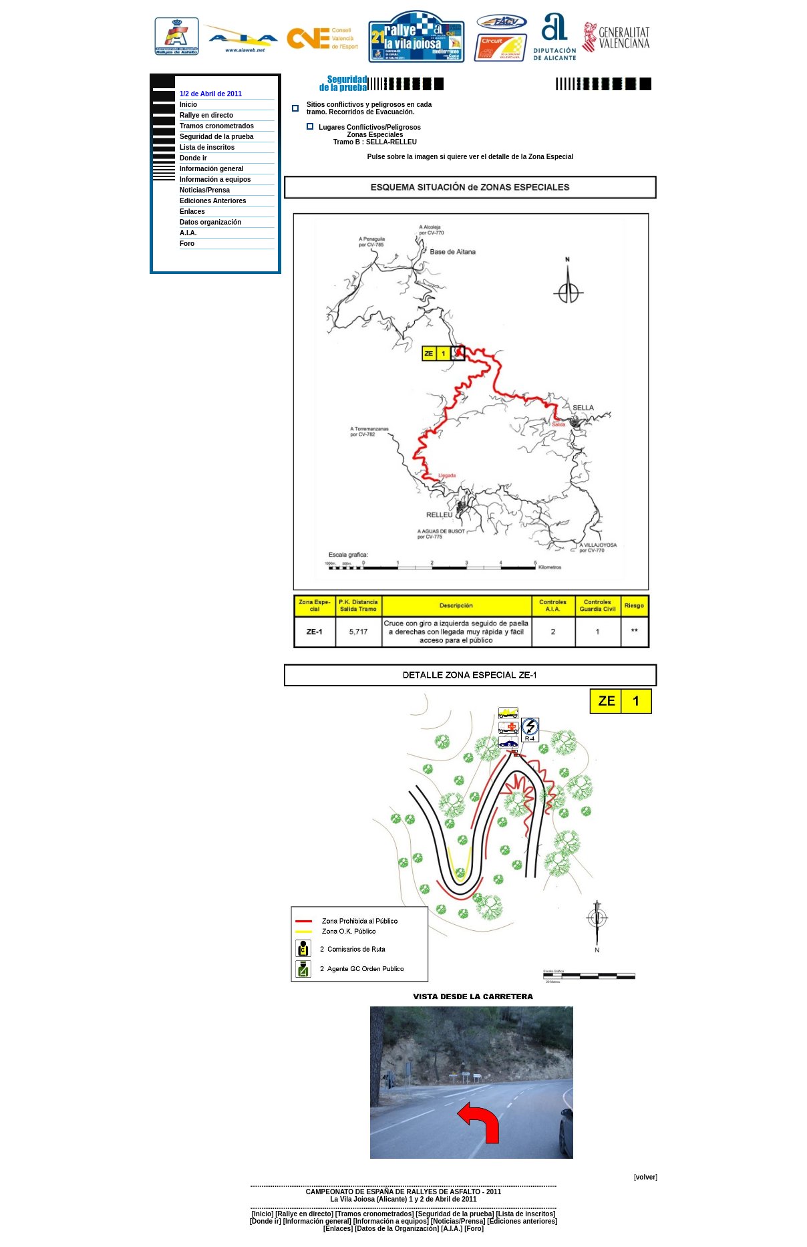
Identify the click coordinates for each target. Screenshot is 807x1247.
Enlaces (192, 211)
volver (645, 1177)
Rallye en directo (206, 115)
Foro (187, 243)
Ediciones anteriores (522, 1221)
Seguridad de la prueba (217, 136)
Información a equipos (215, 179)
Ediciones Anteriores (213, 200)
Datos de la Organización (397, 1228)
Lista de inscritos (207, 147)
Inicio (188, 104)
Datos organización (210, 222)
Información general (212, 168)
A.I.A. (188, 233)
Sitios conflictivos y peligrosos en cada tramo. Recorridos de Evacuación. (369, 108)
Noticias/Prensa (205, 190)
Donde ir (193, 158)
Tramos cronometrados (217, 126)
